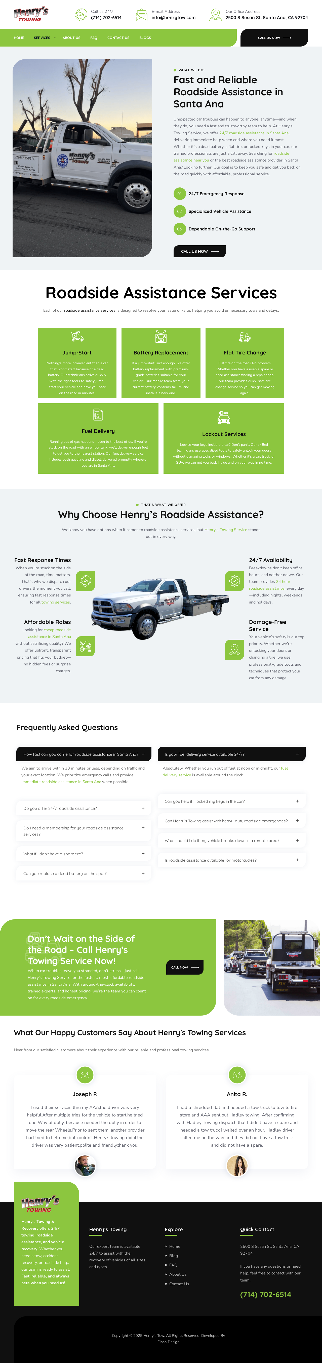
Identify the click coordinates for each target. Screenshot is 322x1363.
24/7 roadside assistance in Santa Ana (254, 133)
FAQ (93, 37)
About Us (71, 37)
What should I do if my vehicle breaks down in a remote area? (222, 840)
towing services (56, 602)
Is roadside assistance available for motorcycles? (211, 860)
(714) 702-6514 (266, 1294)
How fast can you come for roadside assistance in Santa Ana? (80, 754)
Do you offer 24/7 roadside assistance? (60, 808)
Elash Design (168, 1341)
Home (19, 37)
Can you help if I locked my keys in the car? (205, 801)
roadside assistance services (89, 310)
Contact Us (118, 37)
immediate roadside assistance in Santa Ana (61, 782)
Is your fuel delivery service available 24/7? (205, 754)
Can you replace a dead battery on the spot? (65, 873)
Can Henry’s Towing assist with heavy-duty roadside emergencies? (226, 820)
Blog (173, 1256)
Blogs (145, 37)
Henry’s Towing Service (226, 530)
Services (42, 37)
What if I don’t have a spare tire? (53, 853)
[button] (83, 754)
